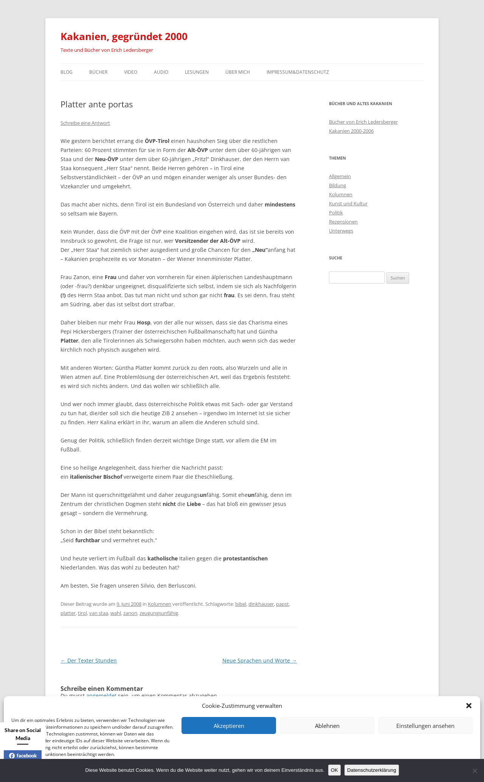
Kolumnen (159, 603)
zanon (130, 613)
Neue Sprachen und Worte (259, 660)
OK (334, 770)
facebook (23, 756)
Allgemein (340, 176)
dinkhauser (261, 603)
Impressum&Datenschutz (298, 72)
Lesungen (197, 72)
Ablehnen (327, 725)
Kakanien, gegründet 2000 (124, 36)
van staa (98, 613)
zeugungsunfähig (159, 613)
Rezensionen (343, 221)
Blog (66, 72)
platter (68, 613)
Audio (161, 72)
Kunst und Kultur (348, 203)
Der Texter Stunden (88, 660)
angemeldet (101, 695)
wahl (115, 613)
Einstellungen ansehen (425, 725)
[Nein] (474, 770)
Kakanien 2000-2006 (351, 130)
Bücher (98, 72)
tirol (82, 613)
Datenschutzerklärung (371, 770)
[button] (469, 705)
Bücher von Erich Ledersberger (363, 121)
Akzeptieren (229, 725)
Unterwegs (341, 230)
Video (130, 72)
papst (282, 603)
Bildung (337, 185)
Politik (336, 212)
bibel (240, 603)
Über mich (237, 72)
